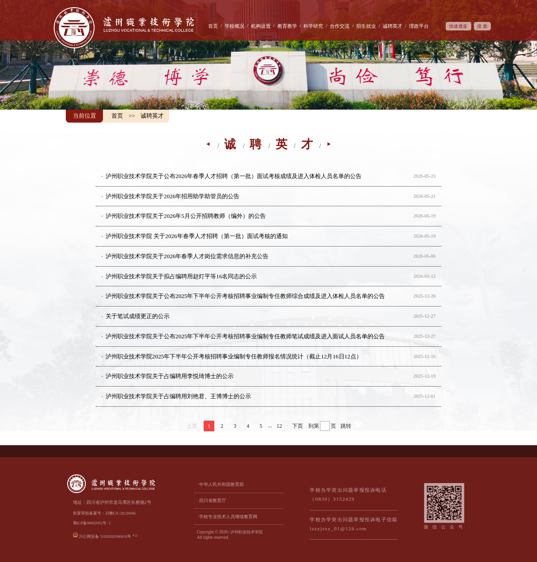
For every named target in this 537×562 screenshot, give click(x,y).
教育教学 (287, 26)
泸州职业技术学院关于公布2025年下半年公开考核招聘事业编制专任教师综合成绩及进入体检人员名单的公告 (245, 296)
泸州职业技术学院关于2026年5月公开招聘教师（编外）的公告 (186, 216)
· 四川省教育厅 (211, 500)
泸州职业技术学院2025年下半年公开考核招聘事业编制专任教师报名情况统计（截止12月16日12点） (234, 356)
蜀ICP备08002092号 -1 (92, 523)
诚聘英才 (392, 26)
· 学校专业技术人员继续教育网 (227, 516)
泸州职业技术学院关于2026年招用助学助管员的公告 (172, 196)
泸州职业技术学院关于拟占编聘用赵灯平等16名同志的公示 (181, 276)
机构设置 (261, 26)
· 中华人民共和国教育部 (220, 484)
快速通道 (458, 26)
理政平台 (419, 26)
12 (279, 426)
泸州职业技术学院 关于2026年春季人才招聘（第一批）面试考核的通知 (197, 236)
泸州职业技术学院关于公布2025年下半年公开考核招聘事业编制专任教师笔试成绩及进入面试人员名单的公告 (245, 336)
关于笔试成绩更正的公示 (138, 316)
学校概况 (234, 26)
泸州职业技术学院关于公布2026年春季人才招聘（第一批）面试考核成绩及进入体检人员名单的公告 (234, 176)
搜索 (483, 26)
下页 (297, 426)
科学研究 (313, 26)
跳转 (346, 426)
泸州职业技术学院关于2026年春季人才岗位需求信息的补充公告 (187, 256)
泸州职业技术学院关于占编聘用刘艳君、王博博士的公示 (178, 396)
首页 (213, 26)
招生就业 (366, 26)
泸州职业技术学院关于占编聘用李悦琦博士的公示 (170, 376)
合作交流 (339, 26)
